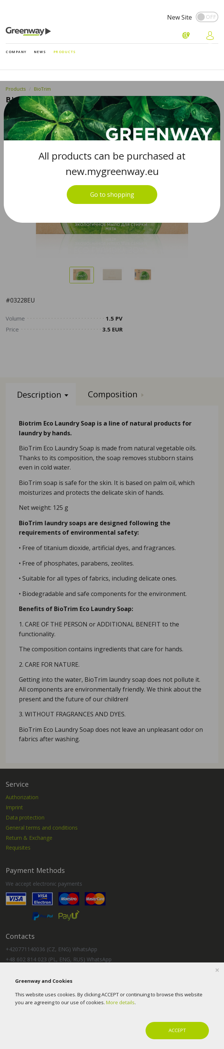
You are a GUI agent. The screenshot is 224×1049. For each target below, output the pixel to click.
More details (120, 1002)
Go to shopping (112, 194)
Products (65, 51)
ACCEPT (177, 1030)
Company (16, 51)
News (40, 51)
